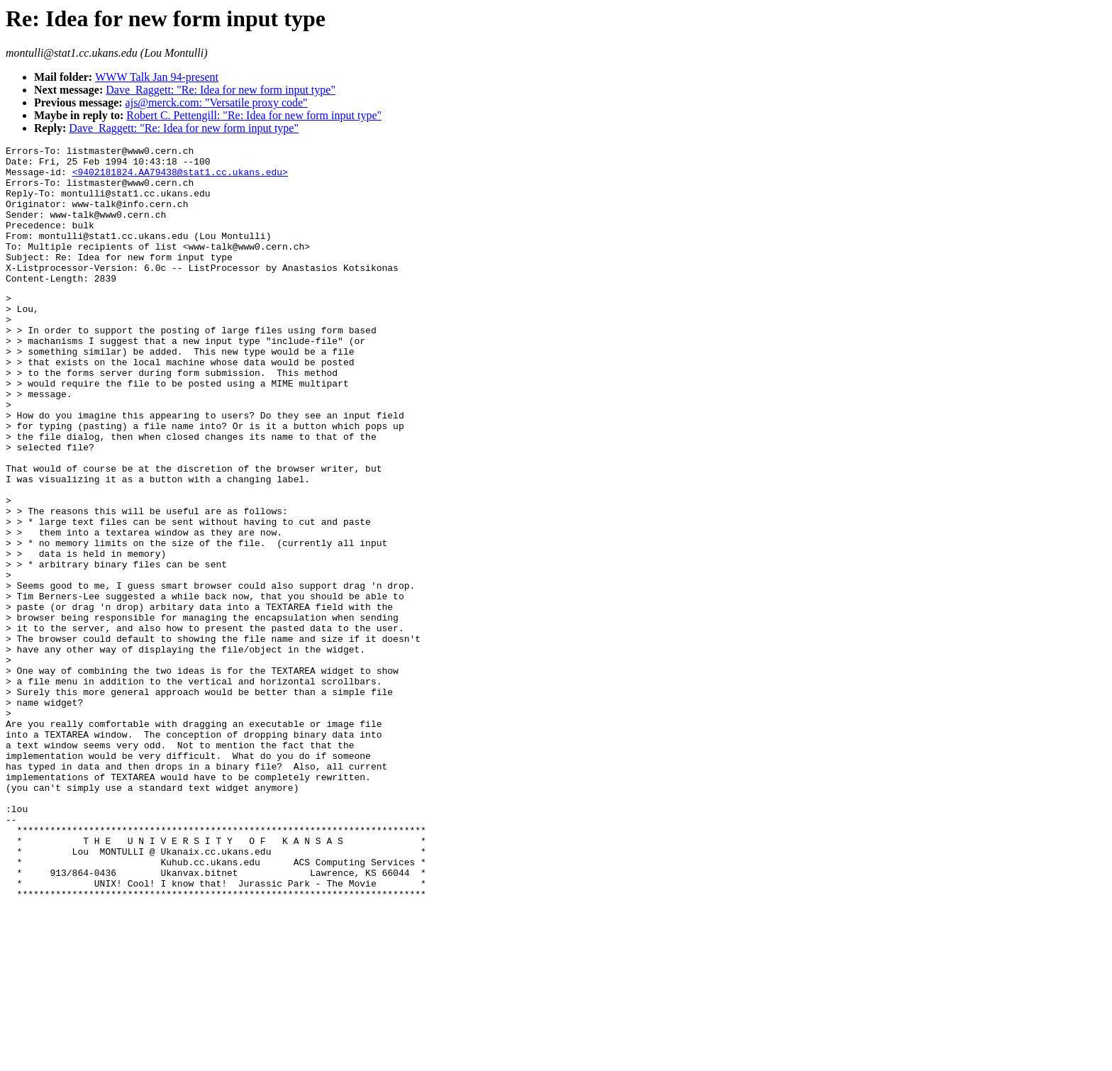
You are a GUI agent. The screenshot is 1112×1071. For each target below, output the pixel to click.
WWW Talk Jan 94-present (156, 77)
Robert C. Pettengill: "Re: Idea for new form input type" (254, 115)
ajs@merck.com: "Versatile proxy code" (217, 102)
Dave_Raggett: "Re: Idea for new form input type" (220, 90)
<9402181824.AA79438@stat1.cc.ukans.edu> (180, 178)
